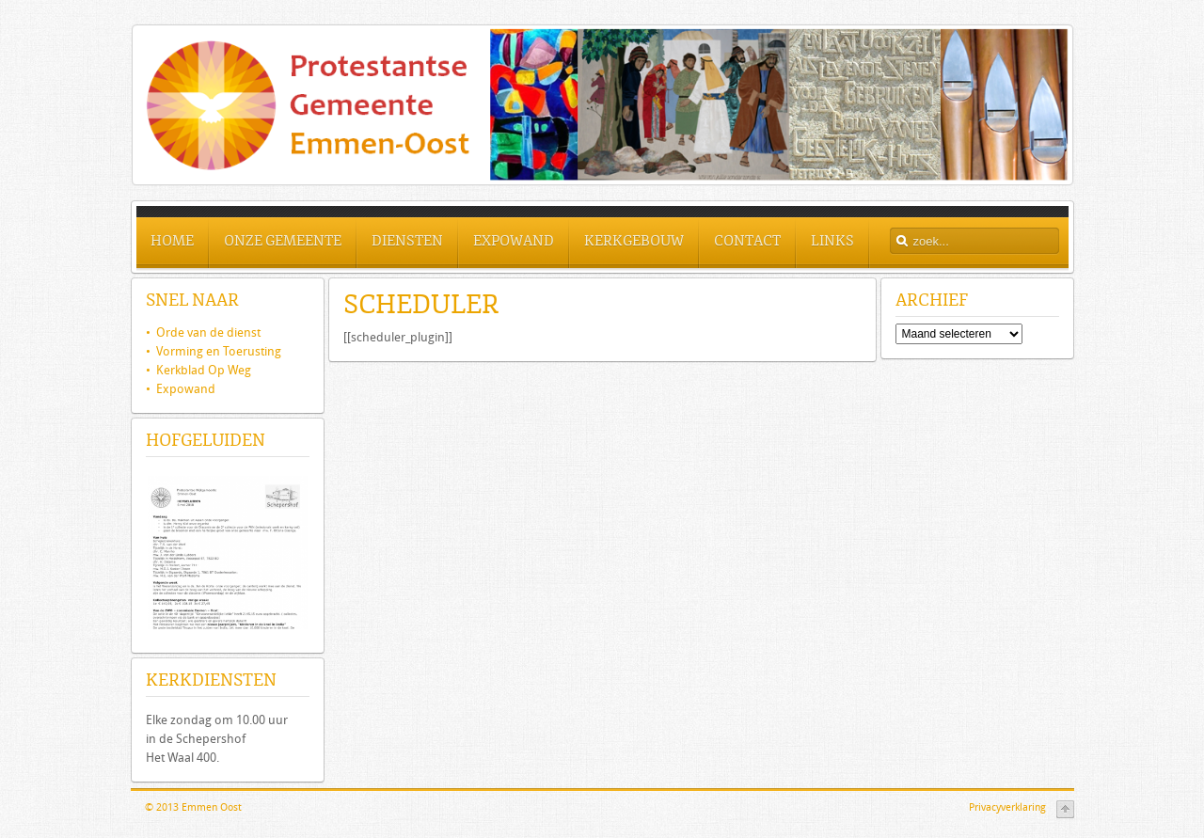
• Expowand (180, 389)
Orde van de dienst (203, 332)
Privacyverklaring (1007, 807)
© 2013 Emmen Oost (193, 807)
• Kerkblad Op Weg (198, 370)
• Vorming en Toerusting (213, 351)
